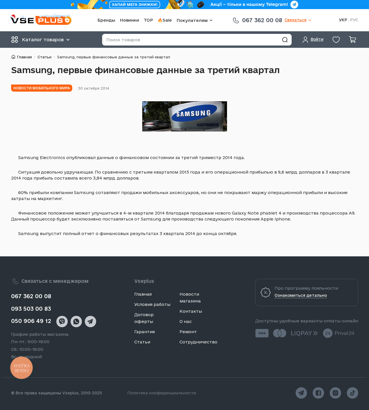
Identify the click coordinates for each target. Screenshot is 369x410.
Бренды (106, 20)
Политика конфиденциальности (161, 393)
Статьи (44, 57)
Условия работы (152, 304)
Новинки (129, 20)
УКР (343, 20)
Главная (24, 57)
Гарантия (144, 331)
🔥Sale (165, 20)
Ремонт (188, 331)
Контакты (191, 311)
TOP (148, 20)
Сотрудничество (198, 341)
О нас (186, 321)
